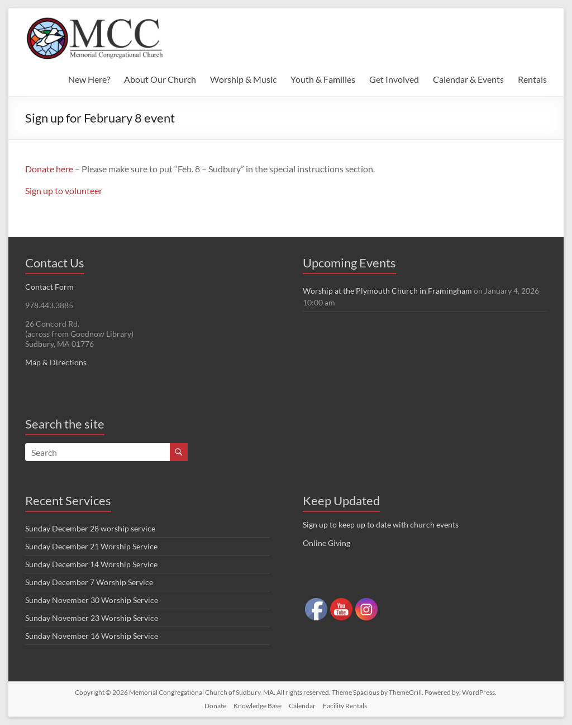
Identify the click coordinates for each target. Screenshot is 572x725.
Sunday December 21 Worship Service (91, 546)
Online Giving (326, 543)
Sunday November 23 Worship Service (91, 618)
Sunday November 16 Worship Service (91, 636)
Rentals (532, 79)
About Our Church (160, 79)
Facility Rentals (345, 706)
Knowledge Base (257, 706)
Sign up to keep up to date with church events (381, 524)
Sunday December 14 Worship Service (91, 564)
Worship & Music (243, 79)
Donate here (49, 168)
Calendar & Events (468, 79)
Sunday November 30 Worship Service (91, 600)
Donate (215, 706)
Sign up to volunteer (63, 190)
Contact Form (49, 286)
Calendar (302, 706)
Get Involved (394, 79)
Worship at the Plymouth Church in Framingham (387, 290)
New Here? (89, 79)
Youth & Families (322, 79)
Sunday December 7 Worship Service (89, 582)
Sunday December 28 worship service (90, 528)
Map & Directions (56, 362)
